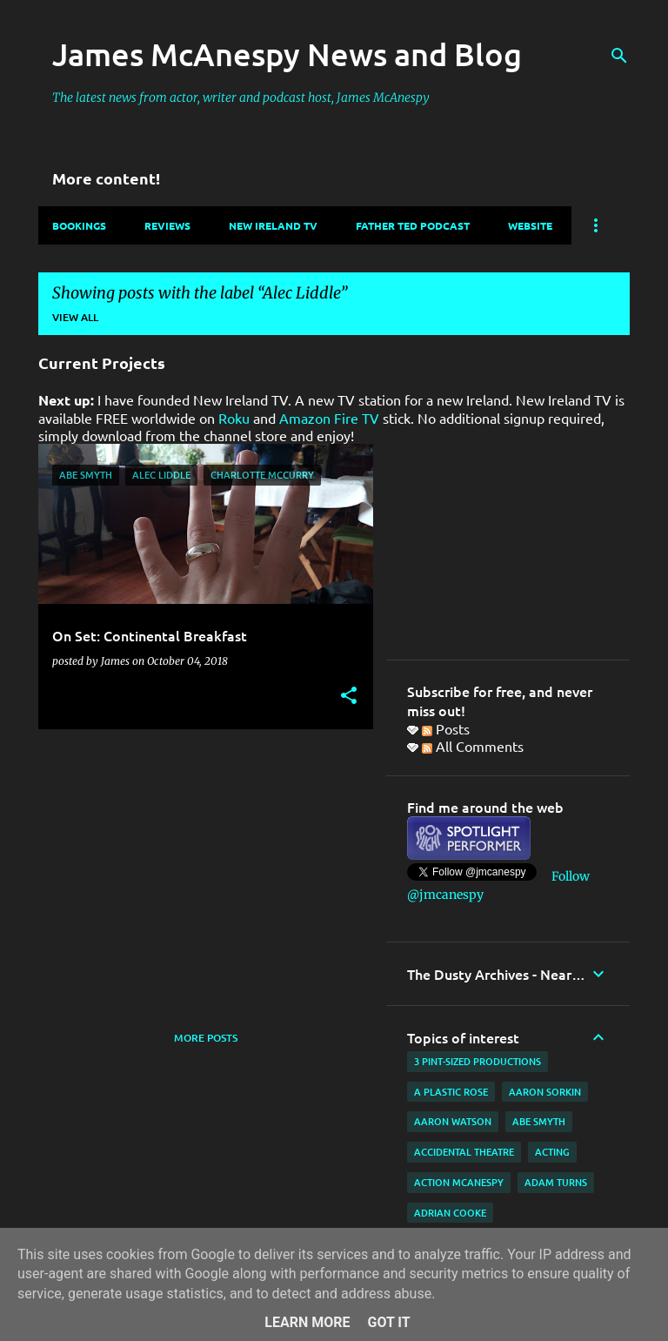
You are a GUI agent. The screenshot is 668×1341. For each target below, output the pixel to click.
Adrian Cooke (450, 1212)
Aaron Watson (452, 1121)
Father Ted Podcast (413, 225)
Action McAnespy (459, 1182)
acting (552, 1151)
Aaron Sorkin (545, 1091)
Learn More (307, 1322)
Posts (446, 728)
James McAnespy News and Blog (287, 54)
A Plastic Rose (451, 1091)
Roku (234, 417)
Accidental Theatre (464, 1151)
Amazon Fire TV (329, 417)
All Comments (473, 745)
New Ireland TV (273, 225)
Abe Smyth (538, 1121)
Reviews (167, 225)
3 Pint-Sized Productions (477, 1061)
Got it (388, 1322)
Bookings (79, 225)
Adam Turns (555, 1182)
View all (75, 317)
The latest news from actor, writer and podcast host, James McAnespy (241, 97)
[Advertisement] (199, 864)
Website (530, 225)
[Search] (619, 56)
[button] (348, 696)
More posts (205, 1037)
